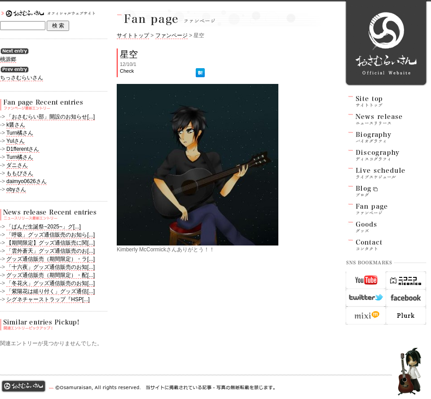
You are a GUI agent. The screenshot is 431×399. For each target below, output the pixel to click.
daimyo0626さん (26, 181)
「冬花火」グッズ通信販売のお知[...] (50, 283)
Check (127, 71)
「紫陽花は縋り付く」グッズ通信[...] (50, 291)
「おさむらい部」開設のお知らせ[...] (50, 117)
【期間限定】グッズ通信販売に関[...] (50, 243)
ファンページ (171, 35)
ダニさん (17, 165)
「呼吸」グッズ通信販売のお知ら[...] (50, 235)
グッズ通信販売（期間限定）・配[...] (50, 275)
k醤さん (15, 125)
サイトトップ (133, 35)
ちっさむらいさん (21, 78)
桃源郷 (8, 59)
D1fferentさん (22, 149)
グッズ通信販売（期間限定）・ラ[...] (50, 259)
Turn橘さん (19, 133)
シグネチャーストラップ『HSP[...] (47, 299)
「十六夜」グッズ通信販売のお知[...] (50, 267)
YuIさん (15, 141)
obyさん (16, 189)
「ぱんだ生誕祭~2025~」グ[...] (43, 227)
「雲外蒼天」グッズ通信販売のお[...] (50, 251)
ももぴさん (19, 173)
